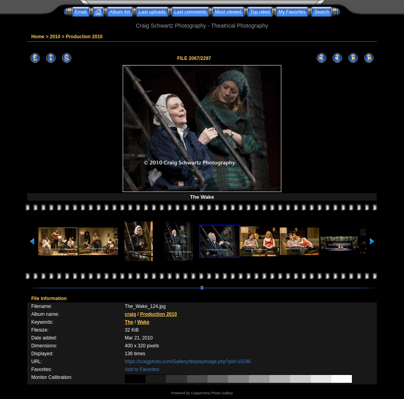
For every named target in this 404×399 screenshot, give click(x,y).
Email (81, 12)
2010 (55, 36)
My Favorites (292, 12)
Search (321, 12)
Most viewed (228, 12)
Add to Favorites (142, 369)
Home (37, 36)
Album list (120, 12)
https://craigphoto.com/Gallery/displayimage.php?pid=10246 (188, 361)
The (129, 322)
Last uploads (152, 12)
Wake (143, 322)
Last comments (190, 12)
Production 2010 (84, 36)
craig (130, 314)
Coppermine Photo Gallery (212, 393)
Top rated (260, 12)
